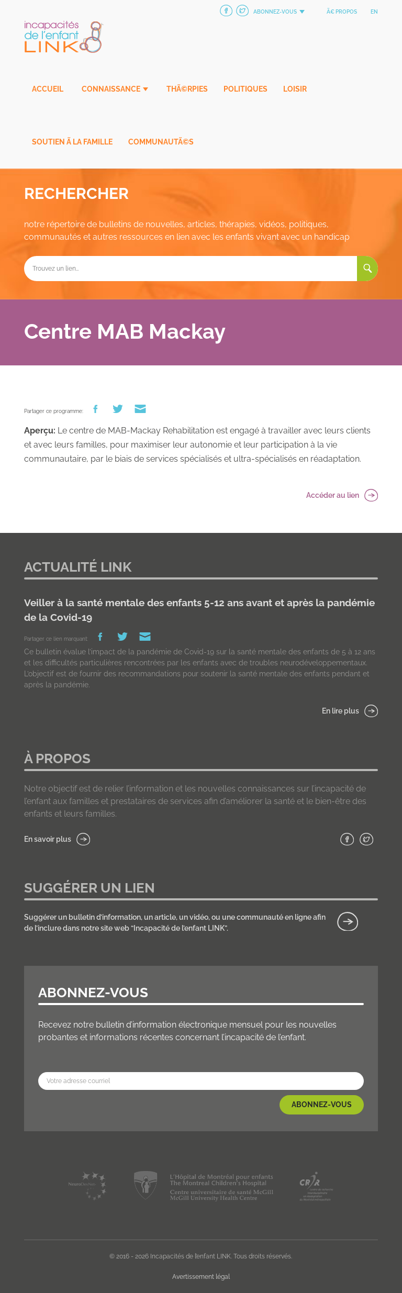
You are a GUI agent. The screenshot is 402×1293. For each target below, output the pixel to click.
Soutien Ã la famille (72, 142)
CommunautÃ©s (161, 142)
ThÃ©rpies (187, 89)
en (374, 12)
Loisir (295, 89)
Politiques (245, 89)
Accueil (47, 89)
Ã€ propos (342, 12)
